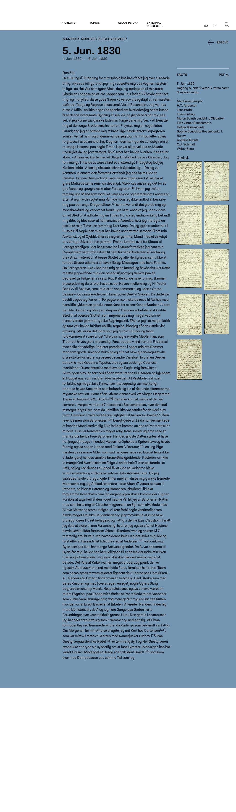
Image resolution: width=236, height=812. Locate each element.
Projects (68, 23)
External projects (154, 25)
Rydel (101, 642)
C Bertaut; (131, 447)
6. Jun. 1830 (97, 59)
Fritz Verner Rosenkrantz (194, 123)
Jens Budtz (184, 110)
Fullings (75, 78)
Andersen (131, 541)
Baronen (145, 231)
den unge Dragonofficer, (94, 205)
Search (227, 24)
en (215, 26)
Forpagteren (121, 189)
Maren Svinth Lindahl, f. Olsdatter (200, 118)
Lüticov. (145, 636)
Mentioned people (189, 101)
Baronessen (98, 421)
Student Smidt (133, 652)
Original (182, 158)
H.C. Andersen (187, 105)
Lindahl (135, 94)
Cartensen (152, 631)
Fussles (68, 231)
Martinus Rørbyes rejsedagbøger (31, 15)
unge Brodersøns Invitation (99, 126)
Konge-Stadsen (147, 305)
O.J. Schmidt (186, 144)
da (206, 26)
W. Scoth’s (101, 399)
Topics (94, 23)
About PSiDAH (128, 23)
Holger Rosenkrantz (191, 127)
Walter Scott (185, 149)
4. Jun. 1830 (72, 59)
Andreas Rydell (187, 140)
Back (222, 42)
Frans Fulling (186, 114)
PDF (222, 75)
